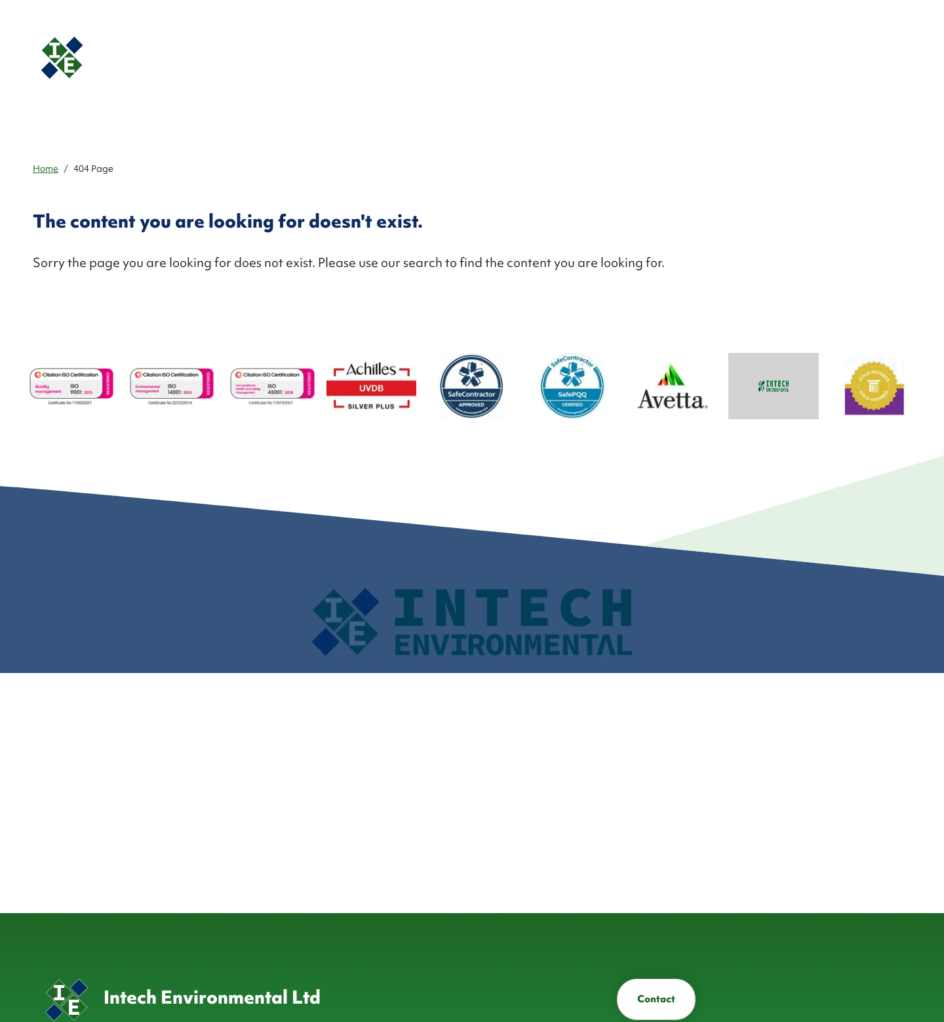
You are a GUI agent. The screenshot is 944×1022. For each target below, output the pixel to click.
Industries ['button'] (624, 57)
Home (45, 168)
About (493, 57)
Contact (656, 999)
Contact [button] (858, 57)
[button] (790, 58)
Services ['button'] (552, 57)
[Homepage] (141, 57)
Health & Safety (720, 57)
